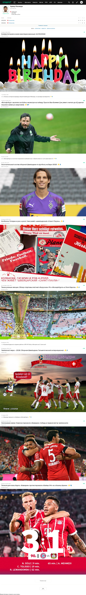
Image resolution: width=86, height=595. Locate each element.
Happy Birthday (4, 36)
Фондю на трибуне (5, 223)
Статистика (38, 28)
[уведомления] (73, 2)
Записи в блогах (51, 28)
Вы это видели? (4, 106)
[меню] (15, 2)
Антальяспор (10, 20)
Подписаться (6, 13)
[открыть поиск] (69, 2)
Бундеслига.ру (4, 289)
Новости (43, 28)
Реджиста (3, 425)
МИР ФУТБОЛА (4, 166)
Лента (32, 28)
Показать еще (43, 580)
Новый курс (4, 352)
